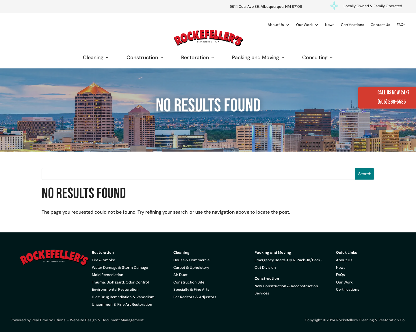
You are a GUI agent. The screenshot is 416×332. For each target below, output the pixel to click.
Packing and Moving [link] (255, 57)
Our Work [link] (304, 24)
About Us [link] (276, 24)
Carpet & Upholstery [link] (191, 267)
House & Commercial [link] (191, 260)
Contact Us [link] (380, 24)
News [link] (330, 24)
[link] (208, 37)
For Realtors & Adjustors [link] (194, 296)
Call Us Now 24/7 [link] (394, 92)
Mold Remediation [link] (107, 274)
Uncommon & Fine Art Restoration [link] (122, 304)
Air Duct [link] (180, 274)
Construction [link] (142, 57)
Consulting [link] (315, 57)
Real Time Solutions (48, 320)
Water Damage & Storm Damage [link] (120, 267)
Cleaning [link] (93, 57)
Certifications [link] (352, 24)
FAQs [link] (401, 24)
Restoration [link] (195, 57)
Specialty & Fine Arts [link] (191, 289)
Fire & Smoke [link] (103, 260)
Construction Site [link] (188, 282)
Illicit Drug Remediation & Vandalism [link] (123, 296)
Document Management (122, 320)
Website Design (83, 320)
